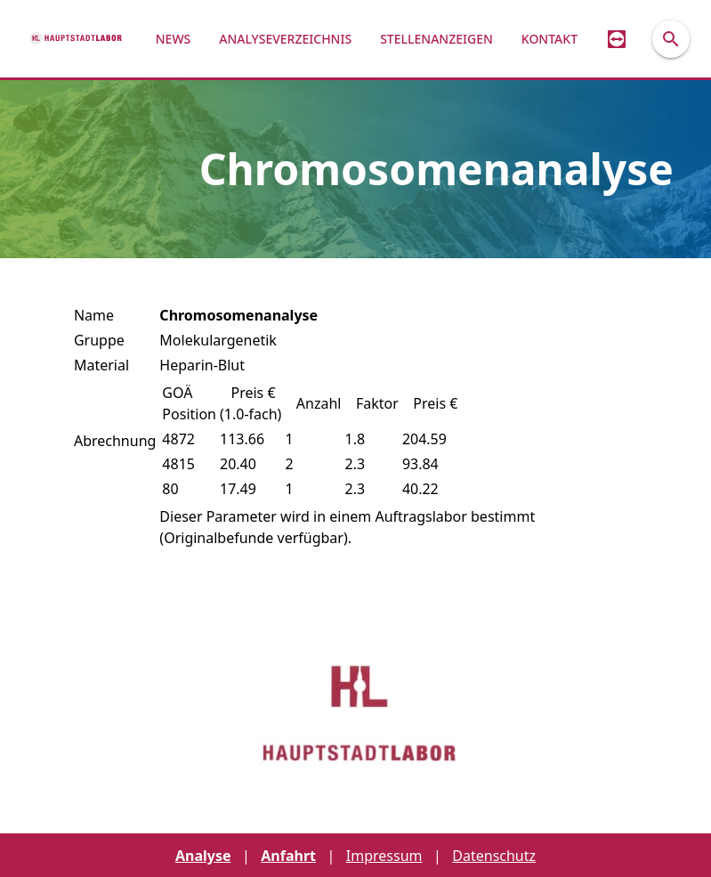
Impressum (384, 855)
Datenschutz (494, 855)
